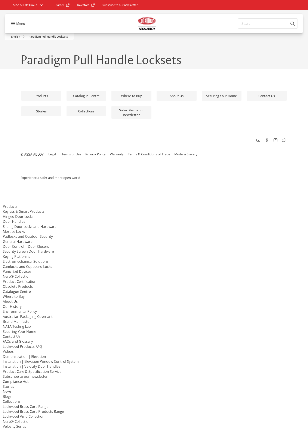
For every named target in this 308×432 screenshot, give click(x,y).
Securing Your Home (19, 331)
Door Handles (14, 221)
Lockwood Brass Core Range (25, 406)
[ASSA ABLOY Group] (28, 5)
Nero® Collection (17, 276)
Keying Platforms (16, 256)
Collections (12, 401)
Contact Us (12, 336)
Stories (8, 386)
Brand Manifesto (16, 321)
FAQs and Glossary (18, 341)
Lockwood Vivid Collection (23, 416)
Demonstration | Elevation (24, 356)
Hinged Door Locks (18, 216)
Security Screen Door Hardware (28, 251)
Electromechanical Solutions (26, 261)
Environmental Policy (20, 311)
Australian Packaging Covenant (28, 316)
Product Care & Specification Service (32, 371)
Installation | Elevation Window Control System (41, 361)
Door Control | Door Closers (26, 246)
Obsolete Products (18, 286)
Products (10, 206)
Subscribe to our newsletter (25, 376)
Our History (12, 306)
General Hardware (18, 241)
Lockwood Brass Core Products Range (33, 411)
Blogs (7, 396)
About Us (10, 301)
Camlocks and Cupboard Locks (27, 266)
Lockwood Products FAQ (22, 346)
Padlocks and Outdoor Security (28, 236)
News (7, 391)
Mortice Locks (14, 231)
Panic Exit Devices (17, 271)
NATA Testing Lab (17, 326)
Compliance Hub (16, 381)
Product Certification (19, 281)
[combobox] (268, 23)
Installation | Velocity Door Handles (31, 366)
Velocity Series (14, 426)
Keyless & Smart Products (23, 211)
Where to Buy (14, 296)
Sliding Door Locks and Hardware (29, 226)
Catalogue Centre (17, 291)
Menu (20, 23)
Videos (8, 351)
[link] (63, 5)
